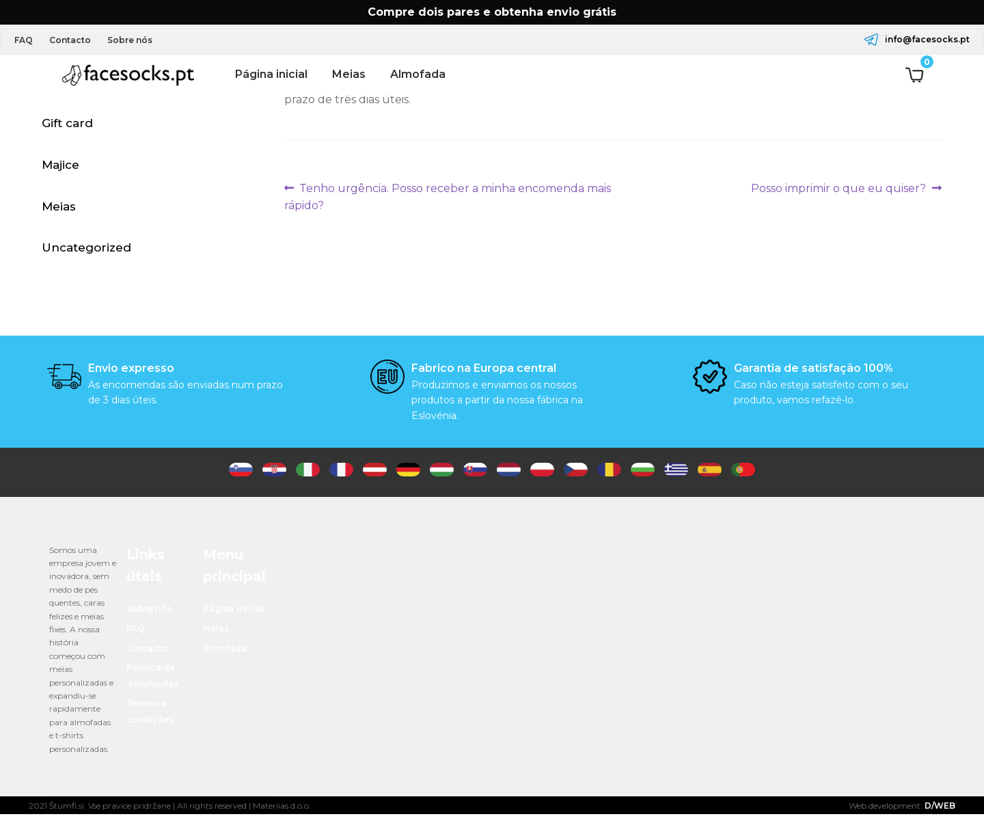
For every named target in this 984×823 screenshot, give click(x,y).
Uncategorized (86, 254)
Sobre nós (140, 40)
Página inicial (271, 74)
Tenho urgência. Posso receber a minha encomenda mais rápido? (448, 196)
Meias (349, 74)
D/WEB (940, 814)
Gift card (67, 125)
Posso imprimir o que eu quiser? (838, 189)
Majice (60, 168)
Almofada (418, 74)
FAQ (25, 40)
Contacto (76, 40)
